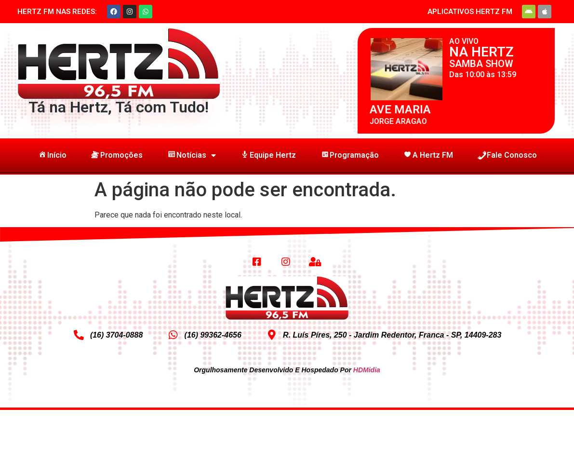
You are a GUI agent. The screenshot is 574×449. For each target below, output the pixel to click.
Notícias (191, 155)
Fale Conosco (507, 155)
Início (52, 155)
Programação (349, 155)
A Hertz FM (428, 155)
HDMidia (366, 370)
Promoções (117, 155)
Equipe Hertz (268, 155)
